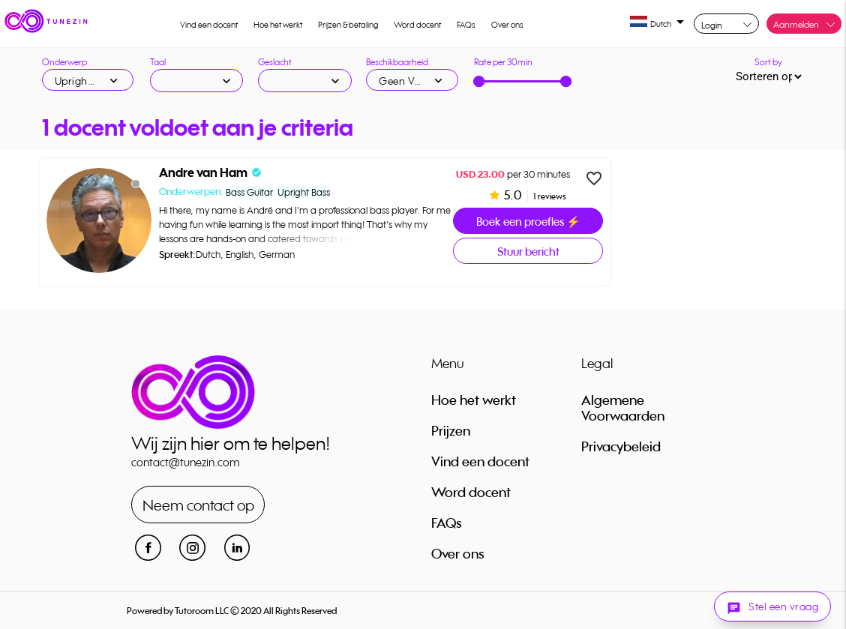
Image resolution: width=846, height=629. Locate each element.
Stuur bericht (528, 251)
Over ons (507, 24)
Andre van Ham (203, 173)
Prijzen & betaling (348, 24)
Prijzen (450, 430)
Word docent (417, 24)
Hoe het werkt (278, 24)
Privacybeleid (621, 446)
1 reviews (549, 196)
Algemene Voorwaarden (622, 407)
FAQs (466, 24)
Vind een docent (209, 24)
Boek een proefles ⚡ (528, 221)
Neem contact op (198, 505)
